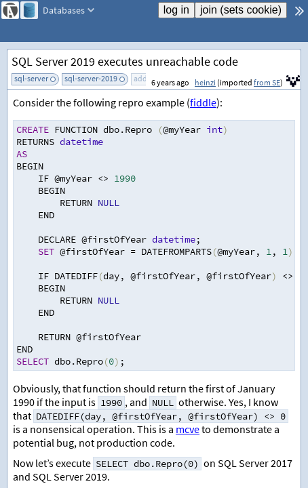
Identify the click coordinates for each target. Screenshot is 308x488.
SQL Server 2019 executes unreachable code (125, 61)
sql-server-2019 (90, 78)
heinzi (205, 82)
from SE (267, 82)
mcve (187, 429)
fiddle (203, 102)
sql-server (31, 78)
